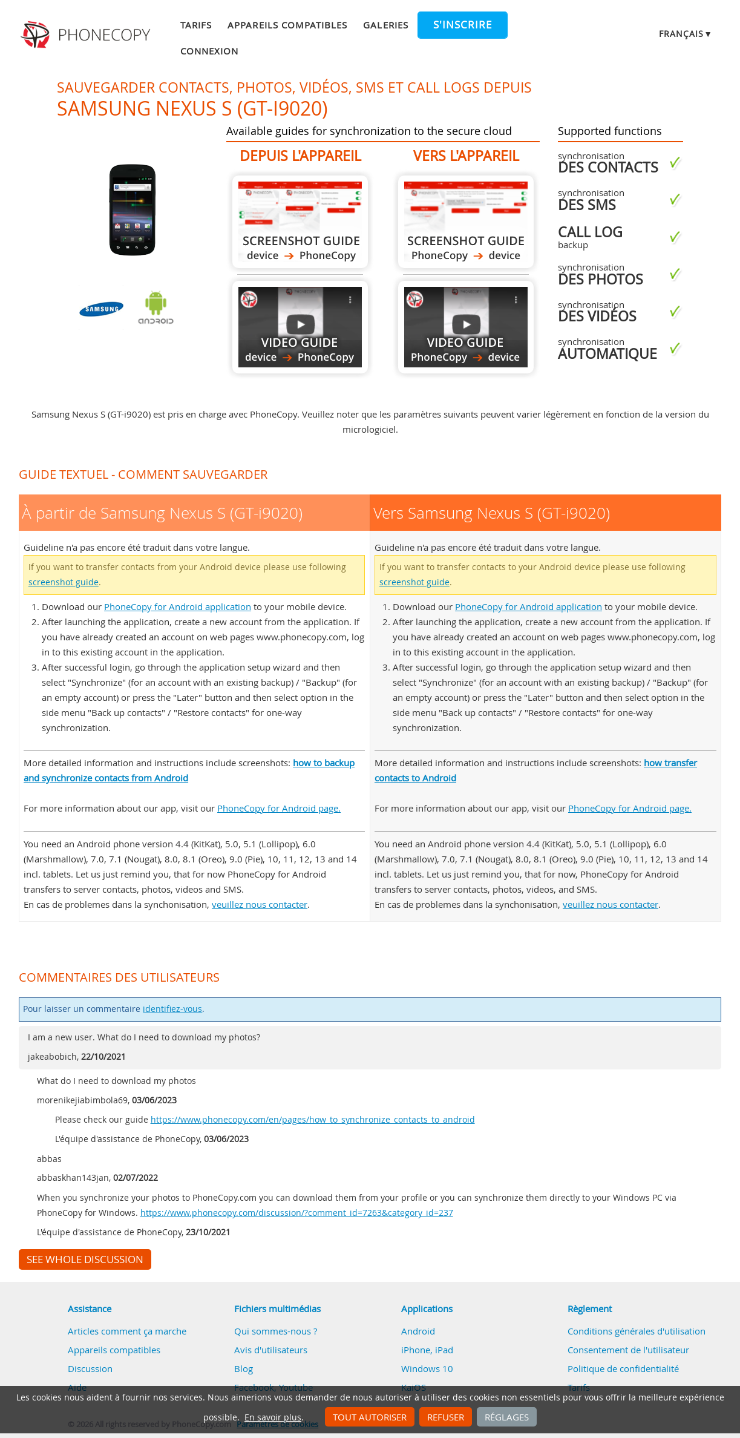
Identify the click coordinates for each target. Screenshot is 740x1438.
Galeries (385, 25)
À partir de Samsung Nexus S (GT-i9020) (300, 222)
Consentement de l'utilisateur (628, 1350)
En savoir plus (272, 1417)
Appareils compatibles (287, 25)
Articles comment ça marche (127, 1331)
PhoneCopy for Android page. (279, 808)
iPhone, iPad (427, 1350)
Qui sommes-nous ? (275, 1331)
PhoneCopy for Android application (177, 606)
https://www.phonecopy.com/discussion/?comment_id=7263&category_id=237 (296, 1212)
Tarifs (196, 25)
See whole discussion (85, 1259)
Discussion (90, 1368)
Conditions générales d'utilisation (637, 1331)
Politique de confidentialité (623, 1368)
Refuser (445, 1417)
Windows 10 (427, 1368)
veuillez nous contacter (259, 904)
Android (418, 1331)
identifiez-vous (172, 1008)
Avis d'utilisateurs (270, 1350)
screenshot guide (63, 582)
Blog (243, 1368)
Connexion (209, 51)
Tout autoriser (370, 1417)
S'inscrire (462, 24)
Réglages (507, 1417)
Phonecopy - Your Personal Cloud (87, 35)
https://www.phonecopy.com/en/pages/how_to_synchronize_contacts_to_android (313, 1119)
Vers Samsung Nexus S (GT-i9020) (466, 222)
